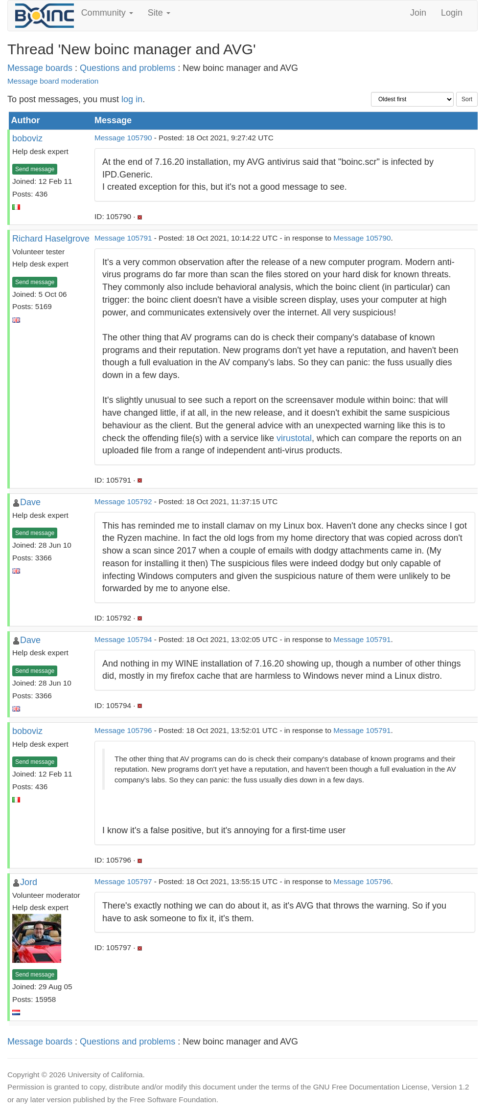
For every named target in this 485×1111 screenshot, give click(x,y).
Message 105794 (123, 639)
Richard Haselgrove (51, 239)
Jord (28, 882)
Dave (30, 502)
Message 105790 (123, 137)
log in (131, 99)
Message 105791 (123, 238)
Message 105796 (123, 730)
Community (107, 13)
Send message (34, 169)
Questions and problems (127, 68)
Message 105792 (123, 501)
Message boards (39, 68)
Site (159, 13)
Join (418, 13)
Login (451, 13)
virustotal (294, 438)
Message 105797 (123, 881)
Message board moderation (52, 81)
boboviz (27, 138)
